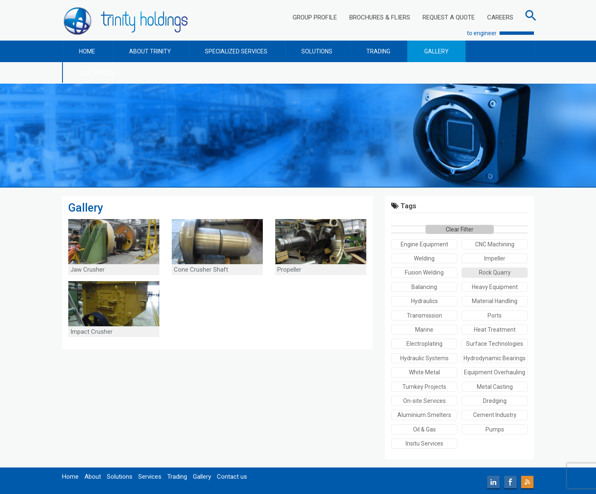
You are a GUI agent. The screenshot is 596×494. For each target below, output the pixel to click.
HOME (87, 51)
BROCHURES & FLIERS (379, 17)
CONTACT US (96, 73)
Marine (424, 329)
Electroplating (424, 343)
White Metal (424, 372)
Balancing (424, 287)
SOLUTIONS (316, 51)
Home (70, 476)
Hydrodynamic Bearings (495, 358)
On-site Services (424, 401)
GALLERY (436, 51)
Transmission (424, 315)
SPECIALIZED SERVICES (236, 51)
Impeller (494, 258)
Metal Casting (495, 386)
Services (149, 476)
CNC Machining (494, 244)
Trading (177, 476)
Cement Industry (495, 415)
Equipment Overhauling (494, 372)
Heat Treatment (495, 329)
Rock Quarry (495, 272)
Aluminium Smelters (424, 415)
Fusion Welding (424, 272)
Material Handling (494, 301)
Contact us (232, 476)
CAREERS (500, 17)
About (92, 476)
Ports (495, 315)
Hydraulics (424, 301)
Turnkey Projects (424, 386)
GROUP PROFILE (315, 17)
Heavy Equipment (495, 287)
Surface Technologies (494, 343)
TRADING (378, 51)
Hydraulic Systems (424, 358)
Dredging (495, 401)
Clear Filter (459, 229)
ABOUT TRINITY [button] (150, 51)
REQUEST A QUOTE (449, 17)
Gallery (202, 476)
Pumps (494, 429)
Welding (424, 258)
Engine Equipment (424, 244)
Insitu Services (424, 443)
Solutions (119, 476)
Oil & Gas (424, 429)
